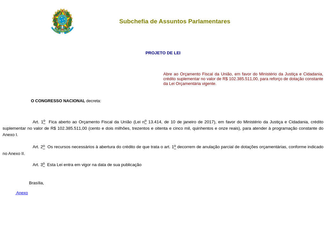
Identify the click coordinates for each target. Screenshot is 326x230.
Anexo (21, 192)
